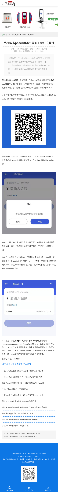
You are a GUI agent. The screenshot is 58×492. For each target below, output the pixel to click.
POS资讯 (23, 35)
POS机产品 (28, 488)
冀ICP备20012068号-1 (32, 456)
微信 (4, 350)
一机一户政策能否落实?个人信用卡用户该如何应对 (22, 371)
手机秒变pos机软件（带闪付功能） (16, 389)
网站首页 (15, 35)
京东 (34, 350)
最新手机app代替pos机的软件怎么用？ (17, 413)
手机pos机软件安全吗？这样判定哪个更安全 (20, 419)
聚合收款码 (6, 459)
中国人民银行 (25, 350)
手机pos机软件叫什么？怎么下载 (15, 426)
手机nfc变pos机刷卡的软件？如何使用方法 (19, 401)
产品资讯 (31, 35)
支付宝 (10, 350)
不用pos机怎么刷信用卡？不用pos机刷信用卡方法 (22, 377)
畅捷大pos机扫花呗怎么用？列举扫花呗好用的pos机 (23, 383)
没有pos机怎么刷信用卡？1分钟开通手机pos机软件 (22, 395)
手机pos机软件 (14, 359)
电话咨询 (9, 488)
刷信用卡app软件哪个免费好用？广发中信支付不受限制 (24, 407)
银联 (16, 350)
